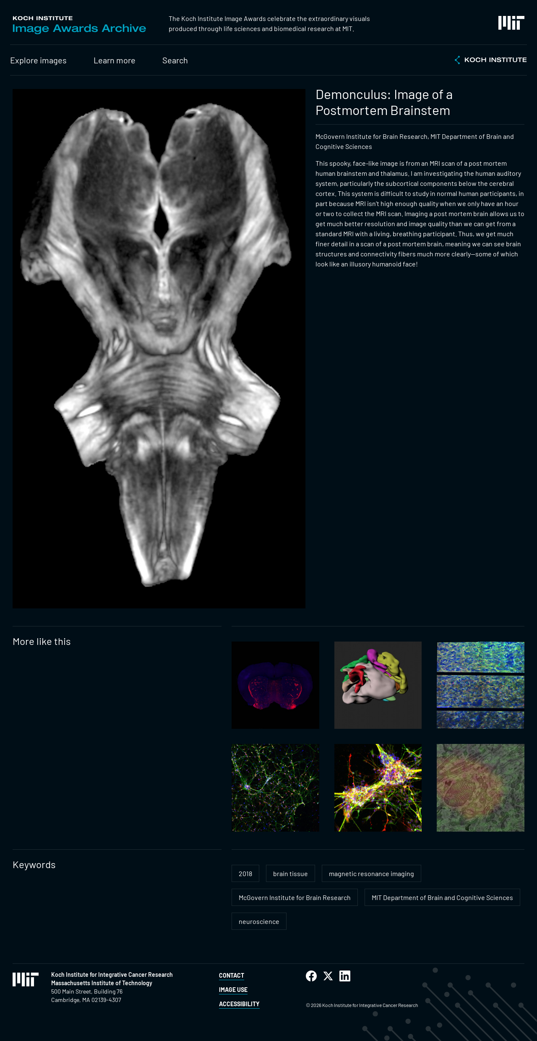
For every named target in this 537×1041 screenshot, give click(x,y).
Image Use (233, 989)
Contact (231, 975)
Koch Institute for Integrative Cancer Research (112, 974)
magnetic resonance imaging (371, 873)
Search (175, 60)
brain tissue (290, 873)
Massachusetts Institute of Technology (101, 982)
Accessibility (239, 1003)
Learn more (115, 60)
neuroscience (259, 921)
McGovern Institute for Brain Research (295, 897)
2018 (245, 873)
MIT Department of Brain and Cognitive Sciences (442, 897)
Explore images (38, 60)
